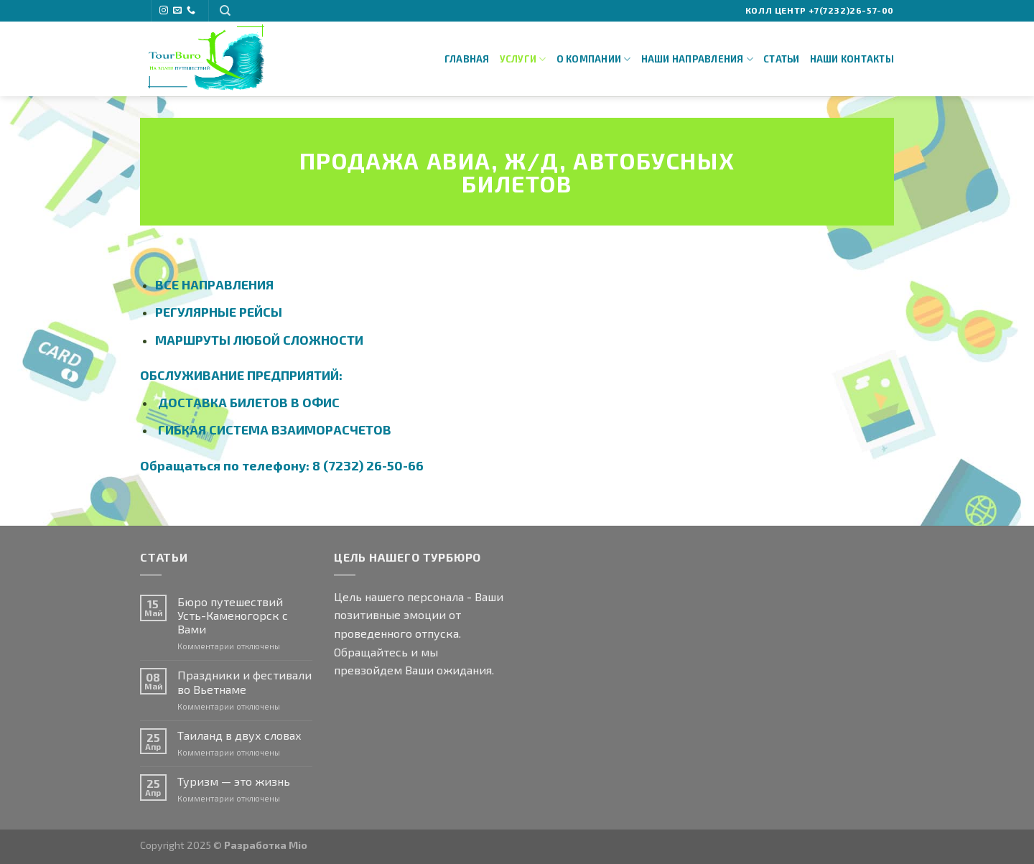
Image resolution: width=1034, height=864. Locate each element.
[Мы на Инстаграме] (163, 11)
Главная (467, 59)
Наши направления (697, 59)
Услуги (523, 59)
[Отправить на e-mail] (177, 11)
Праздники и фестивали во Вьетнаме (244, 681)
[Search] (225, 11)
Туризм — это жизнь (233, 781)
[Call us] (191, 11)
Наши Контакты (852, 59)
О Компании (593, 59)
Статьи (781, 59)
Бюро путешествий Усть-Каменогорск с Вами (232, 615)
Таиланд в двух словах (239, 735)
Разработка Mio (265, 845)
